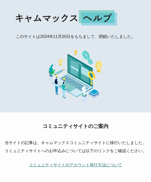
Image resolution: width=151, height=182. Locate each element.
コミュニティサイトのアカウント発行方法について (75, 165)
